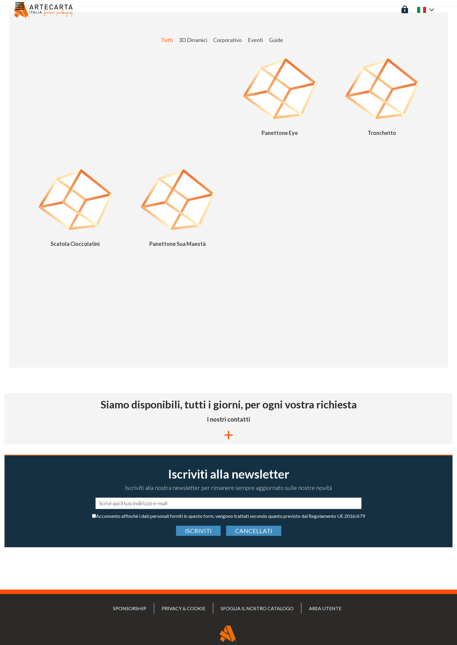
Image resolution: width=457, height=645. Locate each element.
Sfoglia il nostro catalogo (257, 608)
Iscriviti (198, 530)
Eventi (255, 40)
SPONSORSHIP (129, 608)
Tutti (167, 40)
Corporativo (227, 40)
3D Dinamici (193, 40)
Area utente (325, 608)
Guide (276, 40)
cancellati (253, 530)
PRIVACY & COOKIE (183, 608)
